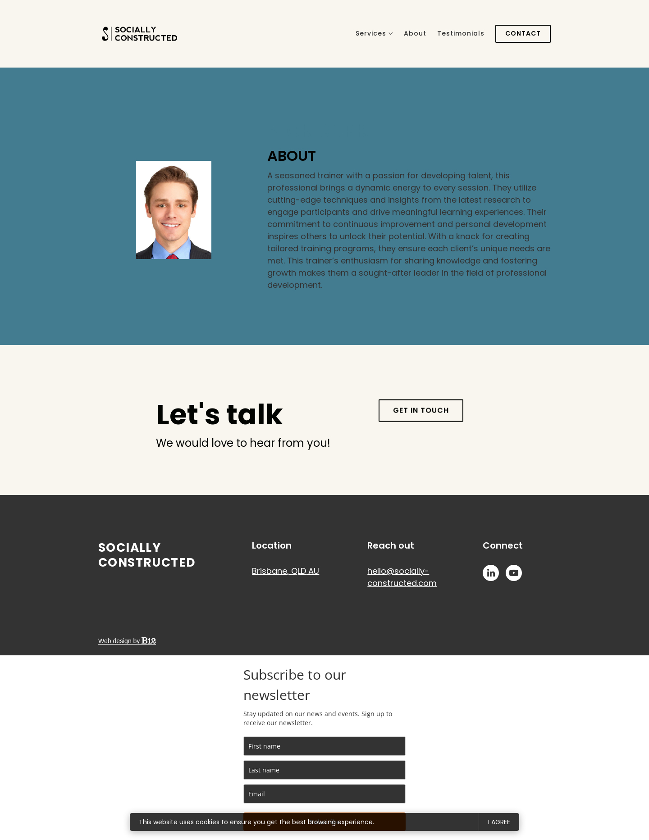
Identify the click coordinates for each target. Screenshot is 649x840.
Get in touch (421, 427)
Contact (523, 33)
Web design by (127, 641)
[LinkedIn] (490, 573)
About (415, 33)
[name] (324, 746)
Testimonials (460, 33)
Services (371, 33)
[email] (324, 794)
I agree (499, 821)
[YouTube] (513, 573)
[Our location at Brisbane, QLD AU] (285, 571)
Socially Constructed (147, 555)
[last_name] (324, 770)
